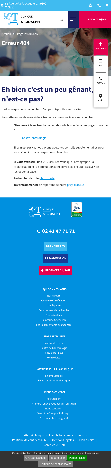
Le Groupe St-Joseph (54, 320)
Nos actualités (54, 315)
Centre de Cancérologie (54, 348)
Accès (101, 100)
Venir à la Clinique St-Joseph (54, 413)
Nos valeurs (53, 295)
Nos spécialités (54, 336)
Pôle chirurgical (54, 352)
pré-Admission (55, 258)
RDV (101, 65)
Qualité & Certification (53, 300)
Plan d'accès (108, 5)
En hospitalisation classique (54, 380)
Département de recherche (54, 310)
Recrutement (91, 5)
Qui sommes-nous (55, 289)
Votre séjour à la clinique (55, 369)
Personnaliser (77, 457)
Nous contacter (53, 408)
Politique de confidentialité (55, 464)
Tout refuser (58, 457)
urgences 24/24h (96, 19)
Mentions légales (63, 440)
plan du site (46, 178)
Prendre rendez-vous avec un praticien (54, 403)
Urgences (101, 48)
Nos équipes (54, 305)
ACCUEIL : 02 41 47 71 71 (99, 5)
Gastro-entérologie (34, 138)
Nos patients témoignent (54, 418)
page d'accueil (76, 185)
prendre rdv (55, 246)
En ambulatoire (54, 375)
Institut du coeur (53, 343)
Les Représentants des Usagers (53, 324)
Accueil (101, 83)
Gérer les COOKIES (55, 445)
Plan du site (86, 440)
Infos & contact (54, 392)
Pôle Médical (54, 357)
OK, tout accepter (36, 457)
